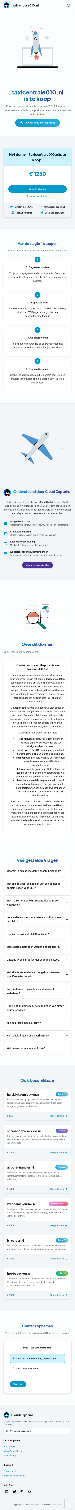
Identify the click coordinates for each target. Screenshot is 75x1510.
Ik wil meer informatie (26, 1368)
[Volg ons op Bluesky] (14, 1492)
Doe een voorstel (38, 189)
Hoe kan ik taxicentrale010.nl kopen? (28, 934)
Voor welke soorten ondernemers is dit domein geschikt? (34, 919)
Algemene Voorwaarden (15, 1475)
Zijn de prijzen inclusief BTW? (24, 1022)
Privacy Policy (10, 1471)
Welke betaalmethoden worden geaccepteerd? (33, 946)
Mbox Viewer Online (13, 1451)
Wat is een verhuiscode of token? (26, 1048)
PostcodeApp (10, 1455)
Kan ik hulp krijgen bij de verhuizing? (28, 1035)
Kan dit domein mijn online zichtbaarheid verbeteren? (30, 991)
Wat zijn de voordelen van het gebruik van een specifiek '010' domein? (33, 974)
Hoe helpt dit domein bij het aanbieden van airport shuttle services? (35, 1008)
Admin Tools (9, 1446)
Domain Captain (11, 1421)
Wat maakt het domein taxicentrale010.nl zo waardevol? (32, 902)
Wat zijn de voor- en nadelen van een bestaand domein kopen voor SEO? (33, 885)
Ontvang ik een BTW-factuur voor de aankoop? (33, 959)
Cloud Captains (33, 1505)
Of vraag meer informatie (37, 196)
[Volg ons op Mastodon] (22, 1492)
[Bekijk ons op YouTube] (29, 1492)
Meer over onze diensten (37, 565)
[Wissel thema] (68, 5)
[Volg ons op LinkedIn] (6, 1492)
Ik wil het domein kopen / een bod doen (35, 1358)
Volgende (18, 1384)
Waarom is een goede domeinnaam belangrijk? (34, 871)
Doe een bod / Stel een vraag (37, 123)
